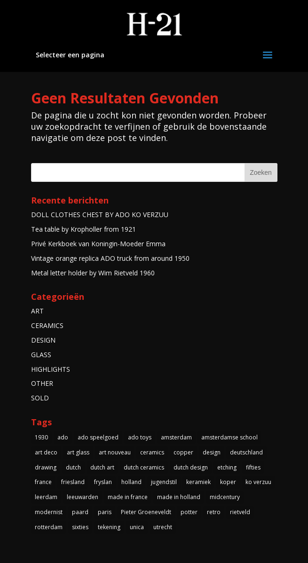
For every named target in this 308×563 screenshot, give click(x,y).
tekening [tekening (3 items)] (109, 527)
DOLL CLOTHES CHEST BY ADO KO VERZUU (99, 214)
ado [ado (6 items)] (62, 437)
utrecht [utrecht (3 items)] (162, 527)
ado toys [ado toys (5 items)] (139, 437)
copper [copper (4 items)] (183, 452)
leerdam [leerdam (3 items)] (46, 497)
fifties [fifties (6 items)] (253, 467)
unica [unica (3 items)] (137, 527)
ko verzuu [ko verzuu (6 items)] (258, 482)
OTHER (42, 383)
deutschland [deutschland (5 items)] (246, 452)
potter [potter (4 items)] (189, 512)
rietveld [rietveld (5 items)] (240, 512)
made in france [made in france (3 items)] (128, 497)
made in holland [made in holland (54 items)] (178, 497)
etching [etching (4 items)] (227, 467)
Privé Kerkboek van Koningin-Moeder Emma (98, 243)
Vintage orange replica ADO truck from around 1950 (110, 258)
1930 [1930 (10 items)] (41, 437)
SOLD (40, 397)
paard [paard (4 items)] (80, 512)
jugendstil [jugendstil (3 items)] (164, 482)
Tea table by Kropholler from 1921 (83, 229)
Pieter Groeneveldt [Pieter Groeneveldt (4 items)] (146, 512)
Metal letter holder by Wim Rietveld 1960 (93, 272)
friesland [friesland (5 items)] (73, 482)
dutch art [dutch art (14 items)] (102, 467)
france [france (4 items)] (43, 482)
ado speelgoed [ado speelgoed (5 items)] (98, 437)
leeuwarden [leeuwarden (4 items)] (82, 497)
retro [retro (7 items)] (214, 512)
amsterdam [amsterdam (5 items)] (176, 437)
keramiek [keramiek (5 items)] (198, 482)
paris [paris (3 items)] (104, 512)
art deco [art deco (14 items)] (46, 452)
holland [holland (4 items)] (131, 482)
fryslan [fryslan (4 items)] (103, 482)
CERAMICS (47, 325)
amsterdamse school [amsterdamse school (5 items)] (229, 437)
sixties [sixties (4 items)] (80, 527)
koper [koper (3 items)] (228, 482)
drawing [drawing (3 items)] (45, 467)
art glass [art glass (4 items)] (78, 452)
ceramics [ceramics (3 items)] (152, 452)
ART (37, 310)
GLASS (41, 354)
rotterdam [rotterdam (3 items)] (49, 527)
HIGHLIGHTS (50, 369)
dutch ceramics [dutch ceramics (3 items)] (144, 467)
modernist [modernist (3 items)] (49, 512)
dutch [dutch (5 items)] (73, 467)
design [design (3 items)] (212, 452)
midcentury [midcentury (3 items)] (225, 497)
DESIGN (43, 340)
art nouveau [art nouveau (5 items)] (115, 452)
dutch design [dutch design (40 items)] (191, 467)
